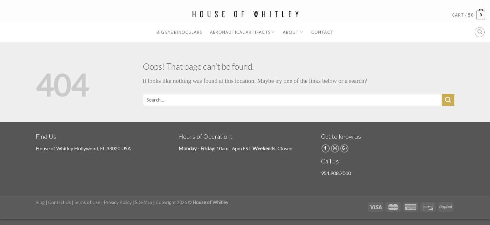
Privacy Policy (118, 202)
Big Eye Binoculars (179, 32)
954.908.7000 (336, 173)
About (293, 32)
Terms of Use (86, 202)
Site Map (143, 202)
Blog (40, 202)
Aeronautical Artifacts (242, 32)
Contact (322, 32)
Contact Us (59, 202)
